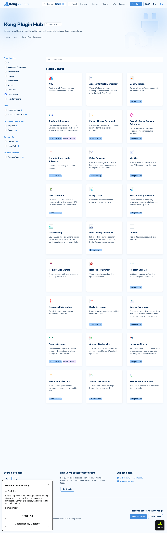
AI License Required (16, 114)
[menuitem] (84, 4)
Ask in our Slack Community (130, 478)
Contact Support (125, 481)
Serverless (11, 90)
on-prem (11, 126)
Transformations (13, 99)
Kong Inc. (11, 141)
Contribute (67, 489)
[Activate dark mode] (161, 4)
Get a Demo (136, 4)
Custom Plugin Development (32, 37)
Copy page (51, 24)
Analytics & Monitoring (15, 67)
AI (7, 62)
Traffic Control (12, 94)
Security (9, 85)
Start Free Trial (150, 4)
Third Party (12, 146)
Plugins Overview (11, 37)
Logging (9, 76)
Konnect (11, 130)
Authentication (12, 71)
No (16, 479)
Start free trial (138, 517)
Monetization (11, 81)
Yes (7, 479)
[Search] (54, 4)
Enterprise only (14, 110)
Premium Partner (14, 157)
